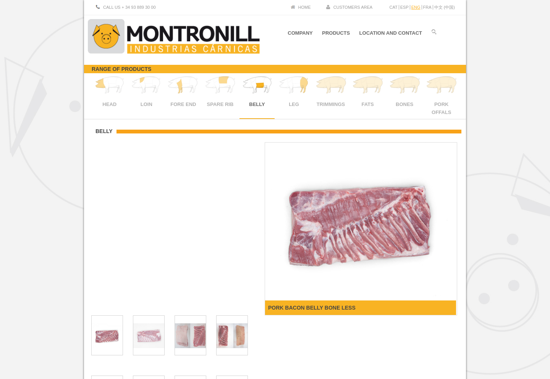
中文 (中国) (444, 7)
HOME (304, 7)
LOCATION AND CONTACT (390, 34)
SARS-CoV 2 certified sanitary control (420, 351)
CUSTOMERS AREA (353, 7)
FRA (427, 7)
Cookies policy (443, 345)
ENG (416, 7)
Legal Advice (412, 345)
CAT (394, 7)
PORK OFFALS (441, 104)
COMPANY (299, 34)
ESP (404, 7)
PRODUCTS (336, 34)
